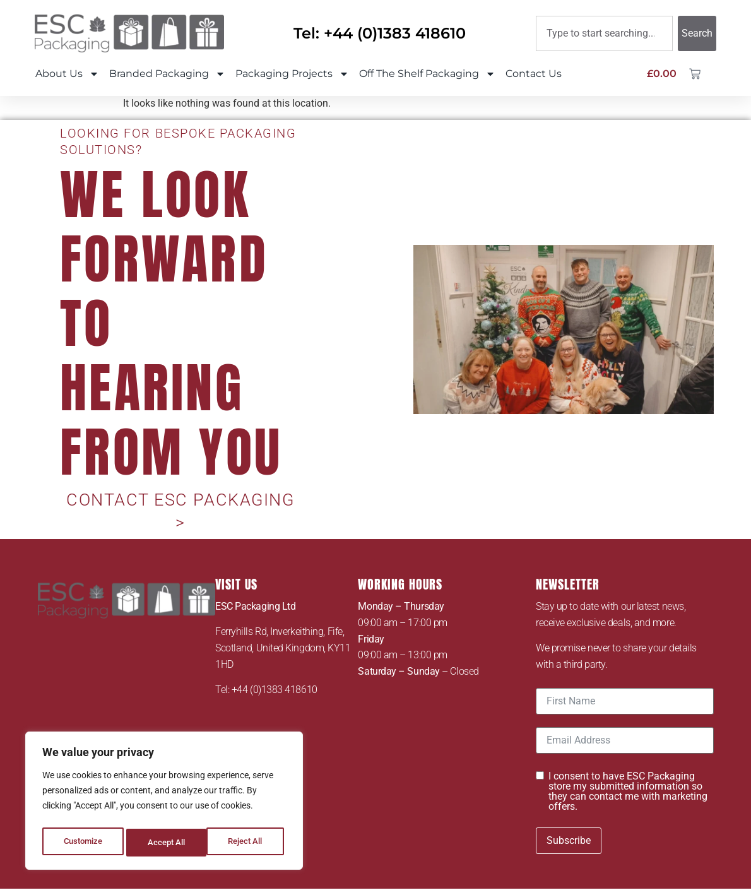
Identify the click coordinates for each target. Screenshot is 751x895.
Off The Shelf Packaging (427, 73)
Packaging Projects (292, 73)
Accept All (247, 843)
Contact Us (534, 74)
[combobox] (604, 33)
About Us (67, 73)
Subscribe (569, 815)
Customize (82, 843)
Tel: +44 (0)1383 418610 (379, 33)
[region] (164, 803)
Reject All (165, 843)
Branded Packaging (167, 73)
